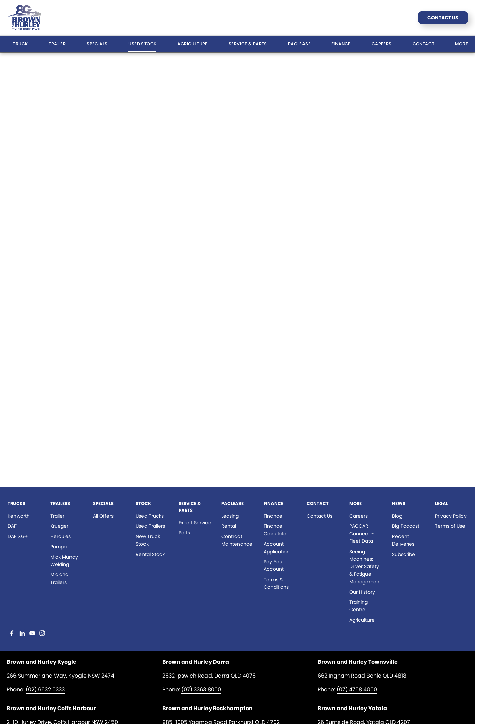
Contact (424, 44)
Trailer (57, 44)
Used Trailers (150, 526)
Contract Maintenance (236, 540)
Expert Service (195, 522)
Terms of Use (450, 526)
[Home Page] (24, 17)
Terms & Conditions (276, 583)
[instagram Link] (42, 633)
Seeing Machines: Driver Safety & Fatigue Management (365, 566)
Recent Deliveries (403, 540)
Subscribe (403, 554)
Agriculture (192, 44)
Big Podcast (405, 526)
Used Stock (142, 44)
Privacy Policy (451, 516)
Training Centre (358, 606)
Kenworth (19, 516)
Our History (362, 592)
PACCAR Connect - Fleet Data (361, 534)
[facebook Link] (12, 633)
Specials (97, 44)
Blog (397, 516)
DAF (12, 526)
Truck (20, 44)
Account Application (277, 547)
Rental (228, 526)
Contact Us (442, 17)
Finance (341, 44)
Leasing (230, 516)
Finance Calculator (276, 530)
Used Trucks (150, 516)
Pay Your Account (274, 565)
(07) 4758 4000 (357, 689)
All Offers (103, 516)
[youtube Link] (32, 633)
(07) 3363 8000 (201, 689)
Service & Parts (248, 44)
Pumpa (58, 546)
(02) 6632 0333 (45, 689)
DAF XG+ (18, 536)
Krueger (59, 526)
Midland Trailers (59, 578)
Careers (382, 44)
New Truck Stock (148, 540)
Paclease (299, 44)
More (461, 44)
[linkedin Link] (22, 633)
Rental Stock (150, 554)
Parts (184, 532)
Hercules (60, 536)
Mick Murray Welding (64, 561)
